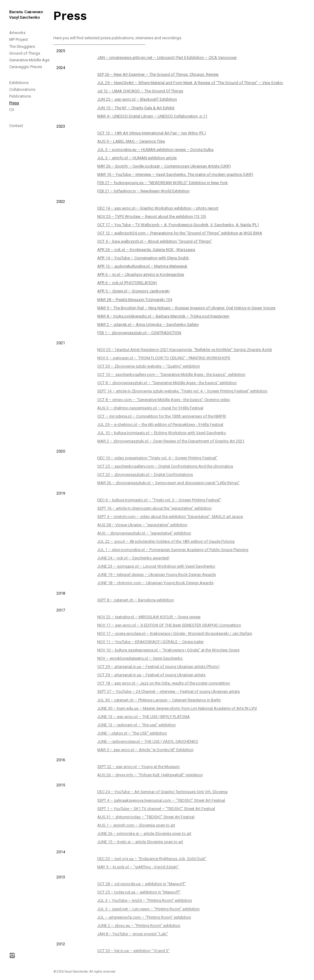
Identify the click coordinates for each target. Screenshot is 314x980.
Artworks (17, 32)
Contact (16, 125)
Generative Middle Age (29, 60)
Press (14, 103)
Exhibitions (19, 82)
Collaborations (22, 89)
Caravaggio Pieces (25, 66)
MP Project (18, 39)
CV (11, 109)
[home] (21, 10)
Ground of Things (24, 53)
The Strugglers (22, 46)
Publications (20, 96)
